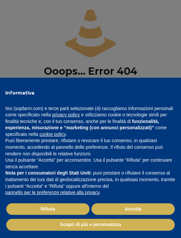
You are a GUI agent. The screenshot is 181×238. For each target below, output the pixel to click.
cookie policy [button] (53, 134)
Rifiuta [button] (48, 209)
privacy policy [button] (66, 114)
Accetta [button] (133, 209)
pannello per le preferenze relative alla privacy (52, 192)
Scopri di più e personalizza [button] (90, 224)
